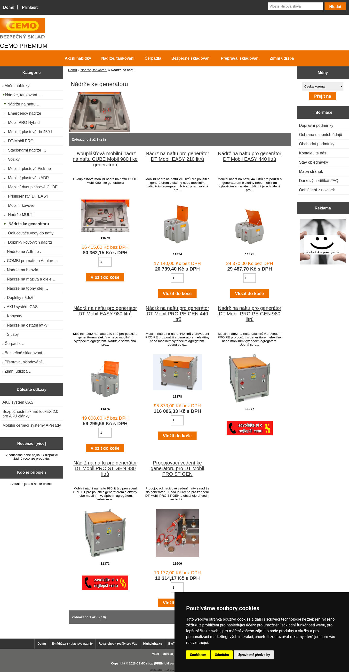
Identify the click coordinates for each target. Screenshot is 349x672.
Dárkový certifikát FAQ (318, 180)
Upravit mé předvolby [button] (254, 655)
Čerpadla (153, 58)
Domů (8, 7)
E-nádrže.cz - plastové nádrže (72, 643)
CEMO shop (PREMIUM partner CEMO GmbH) (168, 663)
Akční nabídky (78, 58)
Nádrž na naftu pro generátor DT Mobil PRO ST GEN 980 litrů (105, 468)
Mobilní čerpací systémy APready (31, 425)
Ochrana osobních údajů (320, 134)
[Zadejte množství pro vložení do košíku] (105, 262)
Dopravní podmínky (316, 125)
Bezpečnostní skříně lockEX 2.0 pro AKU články (30, 413)
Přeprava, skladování (240, 58)
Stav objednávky (313, 162)
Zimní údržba (282, 58)
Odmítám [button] (222, 655)
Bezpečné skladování (191, 58)
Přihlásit (30, 7)
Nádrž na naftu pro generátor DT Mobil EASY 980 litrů (105, 310)
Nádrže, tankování (93, 70)
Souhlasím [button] (198, 655)
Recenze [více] (31, 443)
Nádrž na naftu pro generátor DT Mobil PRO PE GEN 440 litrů (177, 313)
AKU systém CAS (17, 402)
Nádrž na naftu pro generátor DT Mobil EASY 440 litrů (249, 156)
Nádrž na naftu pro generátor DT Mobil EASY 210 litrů (177, 156)
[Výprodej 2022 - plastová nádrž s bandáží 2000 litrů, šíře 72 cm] (323, 242)
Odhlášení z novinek (317, 190)
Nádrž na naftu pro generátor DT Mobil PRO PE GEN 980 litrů (249, 313)
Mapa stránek (311, 171)
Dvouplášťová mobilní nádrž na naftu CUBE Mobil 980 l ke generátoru (105, 159)
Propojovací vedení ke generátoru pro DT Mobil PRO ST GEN (177, 468)
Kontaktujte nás (312, 153)
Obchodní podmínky (316, 144)
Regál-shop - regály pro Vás (118, 643)
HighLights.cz (152, 643)
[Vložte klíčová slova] (295, 6)
